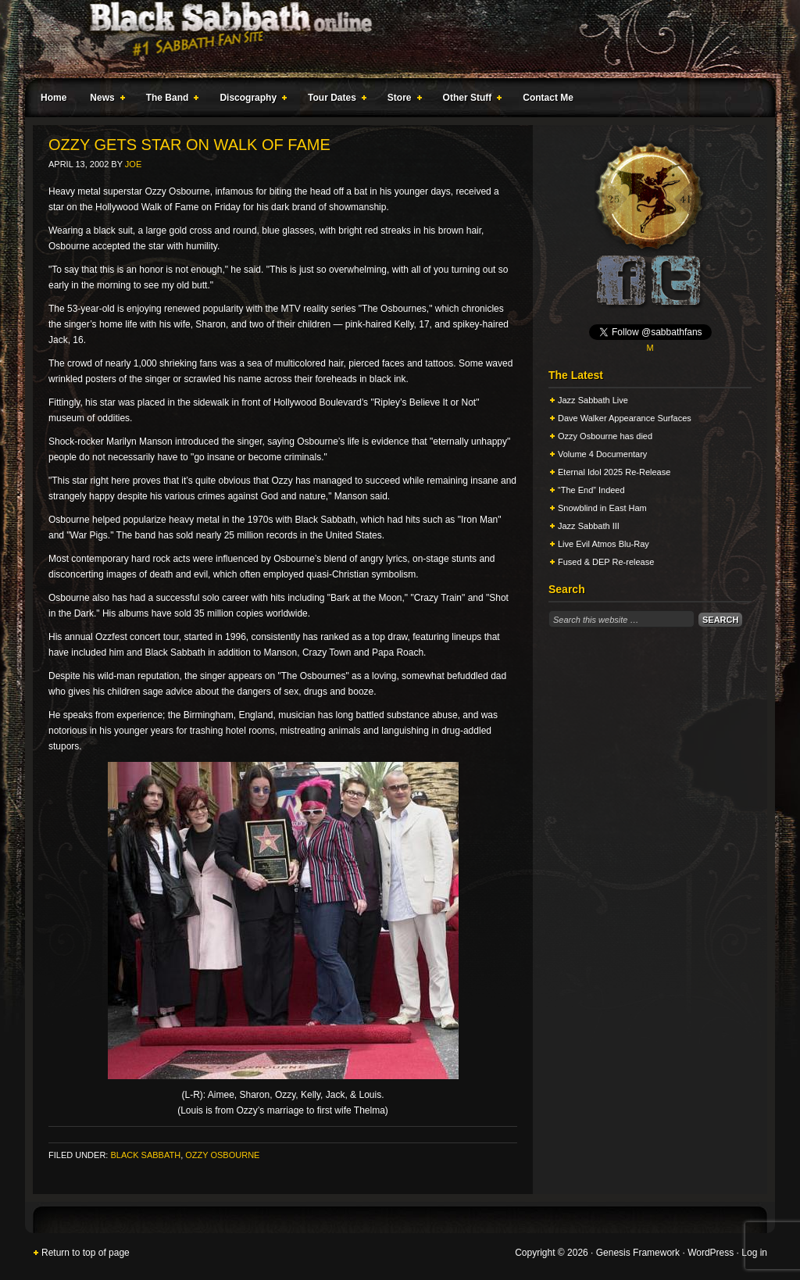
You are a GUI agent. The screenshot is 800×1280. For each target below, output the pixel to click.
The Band (169, 100)
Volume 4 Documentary (602, 454)
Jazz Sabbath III (589, 526)
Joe (133, 164)
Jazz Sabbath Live (593, 400)
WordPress (711, 1252)
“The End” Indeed (591, 490)
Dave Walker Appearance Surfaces (624, 418)
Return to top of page (85, 1252)
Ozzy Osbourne (222, 1155)
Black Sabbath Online (392, 39)
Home (53, 97)
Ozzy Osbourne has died (605, 436)
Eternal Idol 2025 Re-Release (614, 472)
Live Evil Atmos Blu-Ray (603, 544)
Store (401, 100)
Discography (250, 100)
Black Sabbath (145, 1155)
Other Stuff (469, 100)
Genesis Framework (638, 1252)
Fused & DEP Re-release (606, 562)
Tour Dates (334, 100)
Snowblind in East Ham (602, 508)
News (104, 100)
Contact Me (548, 97)
